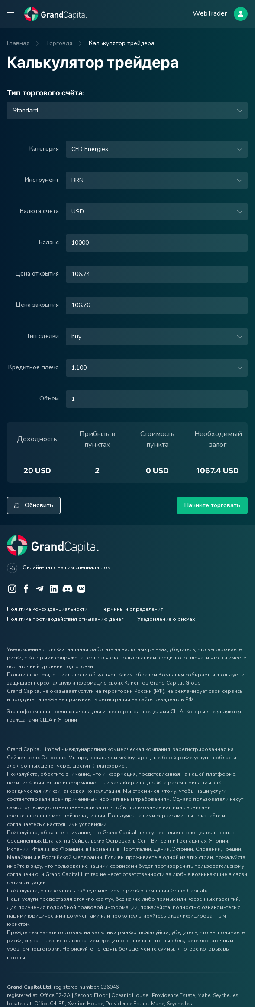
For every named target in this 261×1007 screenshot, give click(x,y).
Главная (18, 43)
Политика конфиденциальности (47, 609)
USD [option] (77, 212)
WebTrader (210, 13)
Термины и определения (132, 609)
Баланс (49, 242)
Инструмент (42, 180)
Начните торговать (212, 505)
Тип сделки (42, 336)
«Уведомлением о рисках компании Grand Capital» (143, 890)
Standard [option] (25, 111)
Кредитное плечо (33, 367)
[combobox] (127, 110)
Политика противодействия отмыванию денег (65, 619)
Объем (49, 398)
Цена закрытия (37, 305)
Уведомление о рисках (166, 619)
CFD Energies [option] (89, 149)
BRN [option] (77, 180)
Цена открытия (37, 273)
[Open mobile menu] (12, 14)
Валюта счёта (39, 211)
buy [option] (76, 337)
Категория (44, 148)
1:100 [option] (79, 368)
